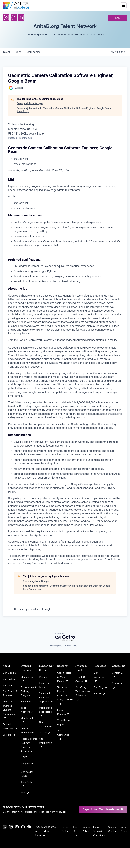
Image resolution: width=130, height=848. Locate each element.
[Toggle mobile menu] (123, 5)
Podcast (100, 693)
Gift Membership (45, 743)
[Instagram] (6, 17)
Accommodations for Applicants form (30, 535)
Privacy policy (56, 645)
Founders (26, 701)
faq (117, 18)
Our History (9, 679)
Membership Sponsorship (46, 712)
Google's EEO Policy (91, 521)
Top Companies (63, 735)
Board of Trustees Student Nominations (9, 710)
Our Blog (100, 687)
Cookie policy (71, 645)
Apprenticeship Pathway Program (29, 691)
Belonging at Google (70, 525)
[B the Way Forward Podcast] (29, 827)
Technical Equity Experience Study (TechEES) (65, 695)
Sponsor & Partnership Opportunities (46, 697)
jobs (18, 52)
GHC (25, 792)
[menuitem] (68, 159)
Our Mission (9, 672)
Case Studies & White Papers (64, 677)
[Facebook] (14, 17)
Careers (9, 734)
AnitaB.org (41, 835)
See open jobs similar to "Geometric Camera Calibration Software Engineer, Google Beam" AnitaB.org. (64, 110)
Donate (43, 677)
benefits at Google (101, 428)
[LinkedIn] (21, 17)
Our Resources (99, 677)
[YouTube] (17, 827)
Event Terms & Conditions (99, 831)
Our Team (8, 685)
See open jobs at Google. (30, 103)
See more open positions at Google (32, 609)
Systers (45, 732)
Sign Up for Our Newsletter (103, 809)
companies (34, 52)
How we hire (96, 525)
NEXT (24, 757)
